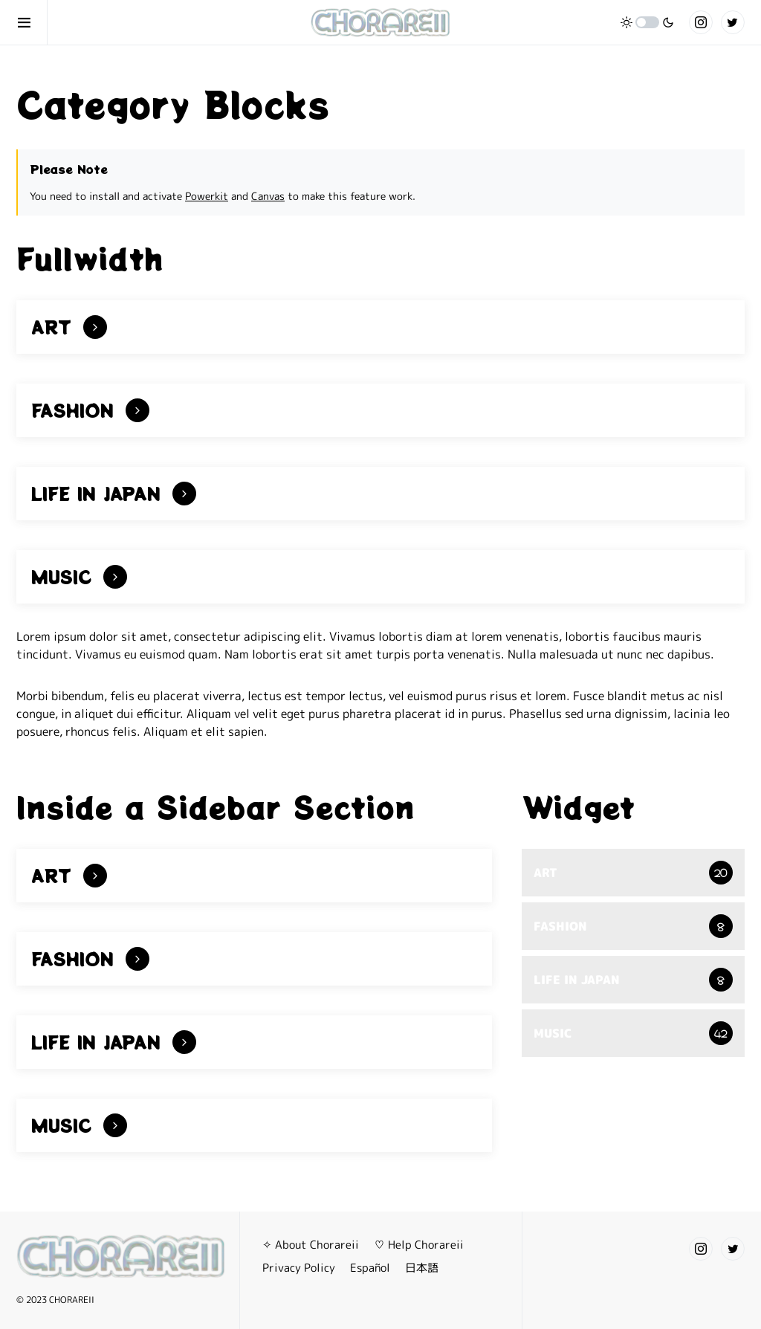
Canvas (268, 196)
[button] (32, 22)
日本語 (421, 1267)
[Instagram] (701, 22)
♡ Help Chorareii (419, 1244)
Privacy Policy (298, 1267)
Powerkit (206, 196)
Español (370, 1267)
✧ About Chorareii (310, 1244)
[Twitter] (733, 22)
